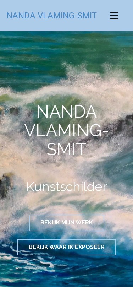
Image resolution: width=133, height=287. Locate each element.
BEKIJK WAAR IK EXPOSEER (67, 247)
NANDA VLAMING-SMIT (51, 16)
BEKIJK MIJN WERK (66, 222)
